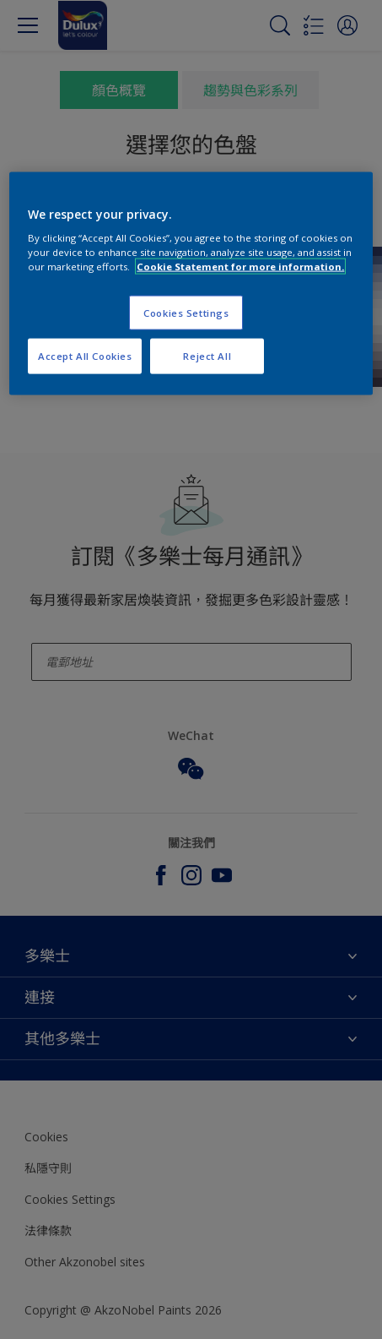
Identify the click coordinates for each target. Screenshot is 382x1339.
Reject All (207, 356)
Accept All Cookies (85, 356)
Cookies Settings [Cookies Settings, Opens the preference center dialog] (186, 312)
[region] (190, 283)
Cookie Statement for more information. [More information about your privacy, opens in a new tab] (240, 266)
